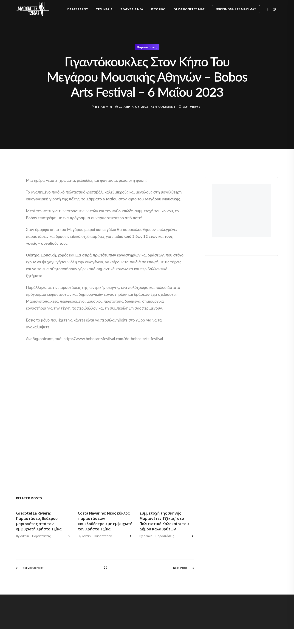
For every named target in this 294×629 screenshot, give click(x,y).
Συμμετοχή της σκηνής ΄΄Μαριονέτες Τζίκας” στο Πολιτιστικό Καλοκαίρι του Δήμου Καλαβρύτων (164, 521)
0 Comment (165, 106)
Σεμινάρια (104, 9)
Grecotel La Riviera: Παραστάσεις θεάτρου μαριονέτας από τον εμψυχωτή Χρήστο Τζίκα (39, 521)
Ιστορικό (158, 9)
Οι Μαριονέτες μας (189, 9)
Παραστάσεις (77, 9)
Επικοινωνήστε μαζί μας (235, 9)
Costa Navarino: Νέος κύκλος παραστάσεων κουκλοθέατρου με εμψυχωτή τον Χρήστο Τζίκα (105, 521)
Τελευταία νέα (131, 9)
